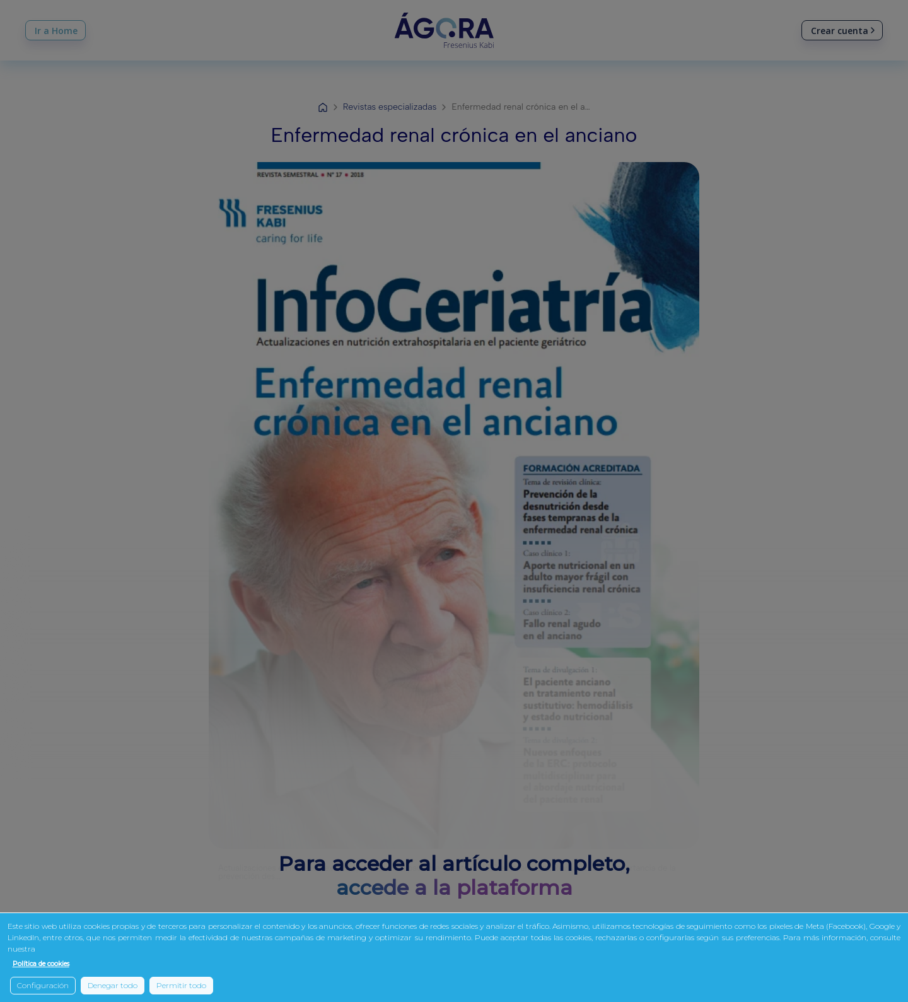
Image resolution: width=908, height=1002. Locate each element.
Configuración (43, 985)
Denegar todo (112, 985)
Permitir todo (181, 985)
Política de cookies (41, 964)
